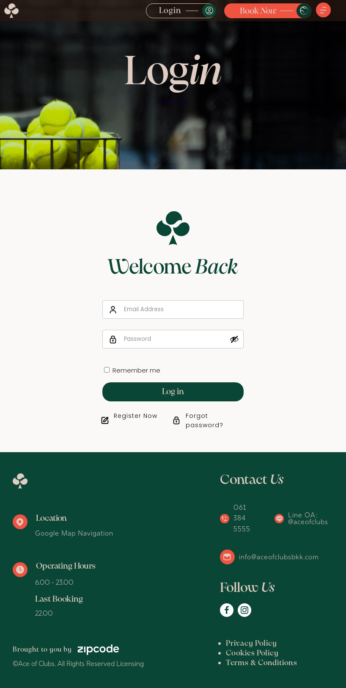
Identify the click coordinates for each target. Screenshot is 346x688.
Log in (173, 392)
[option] (173, 84)
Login (170, 11)
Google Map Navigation (74, 533)
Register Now (135, 416)
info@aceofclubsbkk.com (279, 557)
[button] (323, 10)
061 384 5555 (241, 518)
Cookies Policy (252, 653)
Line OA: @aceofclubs (308, 518)
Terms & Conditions (261, 663)
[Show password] (234, 339)
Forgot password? (204, 420)
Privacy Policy (251, 643)
